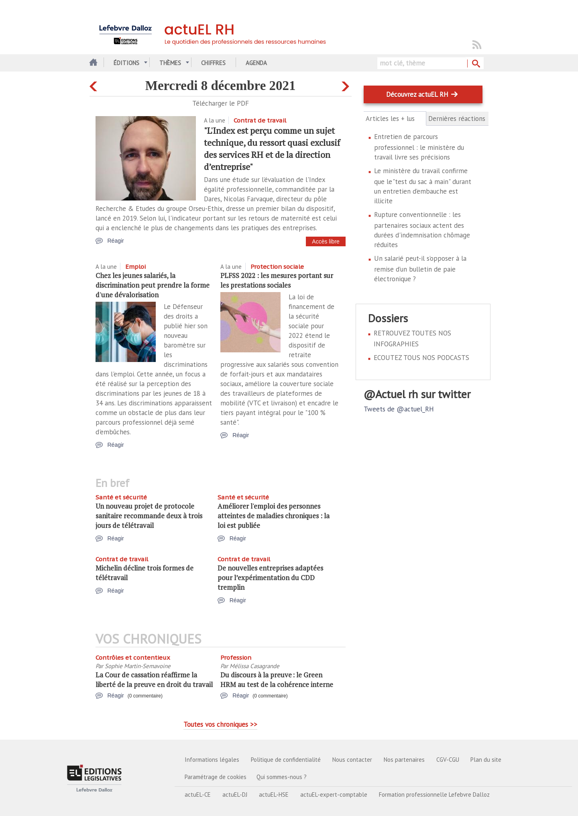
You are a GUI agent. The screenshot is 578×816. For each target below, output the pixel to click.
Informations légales (212, 759)
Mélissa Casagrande (254, 666)
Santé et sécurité (121, 497)
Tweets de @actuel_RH (399, 409)
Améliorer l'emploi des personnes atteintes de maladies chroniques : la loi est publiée (274, 515)
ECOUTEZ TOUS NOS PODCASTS (421, 357)
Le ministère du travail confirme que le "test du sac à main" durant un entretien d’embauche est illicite (422, 185)
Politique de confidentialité (286, 759)
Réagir (116, 240)
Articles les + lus (395, 118)
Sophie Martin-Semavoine (138, 666)
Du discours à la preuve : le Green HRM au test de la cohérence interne (276, 679)
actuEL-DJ (234, 794)
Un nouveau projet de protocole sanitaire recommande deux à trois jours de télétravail (149, 515)
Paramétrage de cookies (215, 777)
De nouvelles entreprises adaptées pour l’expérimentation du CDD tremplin (270, 577)
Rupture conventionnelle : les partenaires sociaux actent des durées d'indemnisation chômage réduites (422, 229)
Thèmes (170, 63)
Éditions (126, 63)
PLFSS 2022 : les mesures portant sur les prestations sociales (276, 280)
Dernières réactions (456, 118)
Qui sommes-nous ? (281, 777)
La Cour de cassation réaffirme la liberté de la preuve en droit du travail (154, 679)
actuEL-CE (198, 794)
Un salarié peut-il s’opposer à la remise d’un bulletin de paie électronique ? (420, 268)
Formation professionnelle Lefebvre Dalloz (434, 794)
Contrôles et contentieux (133, 657)
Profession (235, 657)
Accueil (92, 63)
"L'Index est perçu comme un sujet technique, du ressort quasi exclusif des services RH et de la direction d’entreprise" (272, 148)
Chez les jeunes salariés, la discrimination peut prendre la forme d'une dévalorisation (153, 285)
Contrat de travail (260, 120)
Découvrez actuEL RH (417, 94)
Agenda (256, 63)
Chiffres (213, 63)
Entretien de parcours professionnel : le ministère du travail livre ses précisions (419, 147)
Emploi (135, 266)
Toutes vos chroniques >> (220, 724)
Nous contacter (352, 759)
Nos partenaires (404, 759)
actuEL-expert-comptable (333, 794)
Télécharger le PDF (220, 103)
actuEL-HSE (274, 794)
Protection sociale (277, 266)
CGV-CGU (447, 759)
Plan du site (485, 759)
